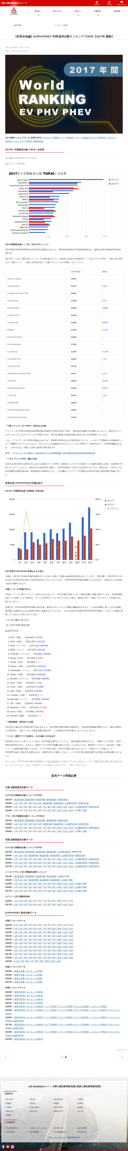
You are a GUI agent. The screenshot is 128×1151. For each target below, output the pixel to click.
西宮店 (33, 1099)
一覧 (65, 1057)
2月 (20, 803)
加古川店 (33, 1111)
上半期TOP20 (70, 803)
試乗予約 (97, 4)
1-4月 (16, 961)
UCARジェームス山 (38, 1128)
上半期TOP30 (70, 824)
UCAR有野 (82, 1128)
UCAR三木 (58, 1128)
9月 (54, 807)
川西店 (9, 1107)
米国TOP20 (38, 141)
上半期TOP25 (81, 863)
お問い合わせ (121, 4)
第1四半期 (19, 800)
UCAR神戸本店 (12, 1128)
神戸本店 (9, 1099)
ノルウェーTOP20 (98, 1007)
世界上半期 (19, 971)
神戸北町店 (58, 1099)
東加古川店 (58, 1111)
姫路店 (81, 1107)
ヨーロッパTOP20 (51, 138)
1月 (16, 803)
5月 (35, 803)
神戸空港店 (58, 1107)
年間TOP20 (63, 800)
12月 (71, 807)
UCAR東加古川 (60, 1132)
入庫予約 (109, 4)
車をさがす (57, 11)
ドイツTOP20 (67, 138)
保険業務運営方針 (73, 1137)
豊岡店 (9, 1115)
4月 (30, 803)
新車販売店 (9, 1094)
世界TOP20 (19, 992)
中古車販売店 (10, 1122)
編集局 (77, 11)
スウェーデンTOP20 (22, 141)
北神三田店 (34, 1107)
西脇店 (9, 1103)
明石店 (33, 1103)
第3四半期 (40, 800)
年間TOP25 (94, 863)
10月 (59, 807)
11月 (65, 807)
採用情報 (117, 11)
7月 (44, 807)
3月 (25, 803)
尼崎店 (81, 1099)
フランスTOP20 (82, 138)
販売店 (37, 11)
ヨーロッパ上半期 (34, 971)
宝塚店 (81, 1103)
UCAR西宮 (10, 1132)
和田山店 (9, 1111)
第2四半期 (29, 800)
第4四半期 (51, 800)
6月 (39, 803)
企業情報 (97, 11)
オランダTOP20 (98, 138)
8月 (49, 807)
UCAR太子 (82, 1132)
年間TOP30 (63, 820)
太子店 (81, 1111)
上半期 (61, 876)
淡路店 (57, 1103)
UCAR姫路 (34, 1132)
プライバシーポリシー (57, 1137)
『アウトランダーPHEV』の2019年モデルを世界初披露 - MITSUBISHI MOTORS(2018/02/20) (53, 453)
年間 (84, 810)
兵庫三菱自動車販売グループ (14, 3)
